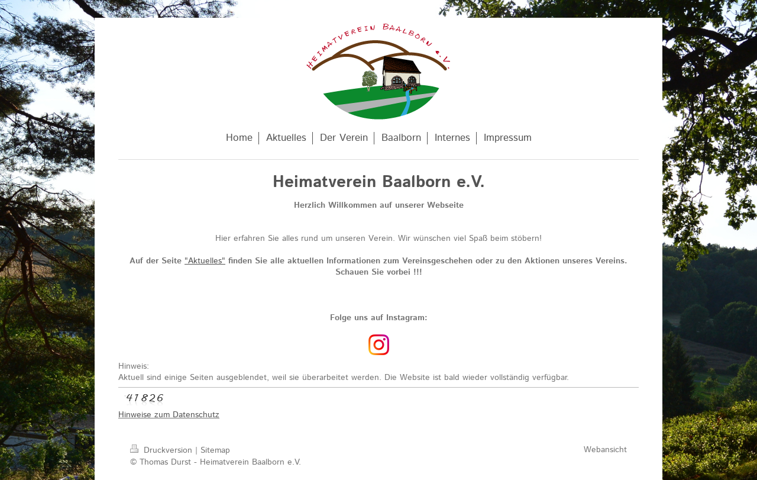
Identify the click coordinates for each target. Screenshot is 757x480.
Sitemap (215, 450)
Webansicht (605, 450)
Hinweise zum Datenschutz (168, 415)
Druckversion (162, 450)
